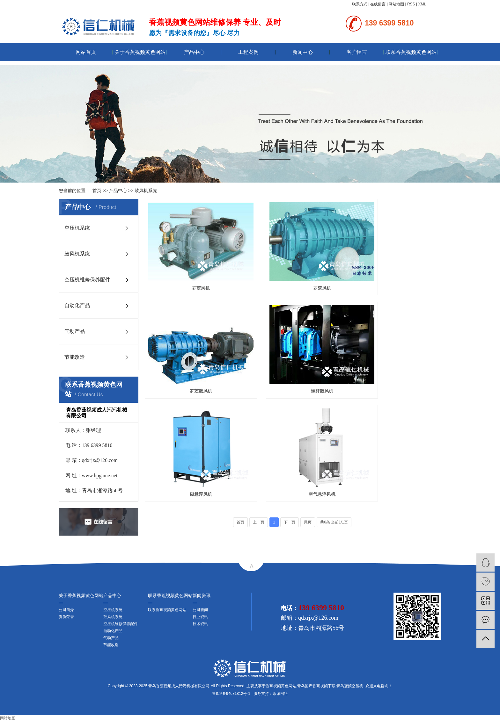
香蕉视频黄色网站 (281, 686)
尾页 (308, 390)
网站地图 (396, 4)
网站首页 (86, 52)
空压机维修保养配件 (87, 279)
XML (422, 4)
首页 (96, 190)
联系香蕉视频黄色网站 (411, 52)
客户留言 (357, 52)
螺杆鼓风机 (191, 361)
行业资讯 (200, 617)
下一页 (289, 390)
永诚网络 (280, 693)
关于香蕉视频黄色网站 (139, 52)
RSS (411, 4)
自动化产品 (77, 305)
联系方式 (359, 4)
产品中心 (194, 52)
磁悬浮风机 (293, 361)
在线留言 (378, 4)
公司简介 (66, 610)
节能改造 (74, 357)
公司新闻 (200, 610)
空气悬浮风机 (394, 361)
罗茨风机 (191, 273)
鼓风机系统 (146, 190)
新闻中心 (302, 52)
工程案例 (248, 52)
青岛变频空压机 (349, 686)
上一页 (258, 390)
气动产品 (74, 331)
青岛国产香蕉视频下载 (316, 686)
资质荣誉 (66, 617)
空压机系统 (77, 228)
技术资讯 (200, 624)
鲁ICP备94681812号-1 (231, 693)
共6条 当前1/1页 (334, 390)
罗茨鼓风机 (395, 273)
